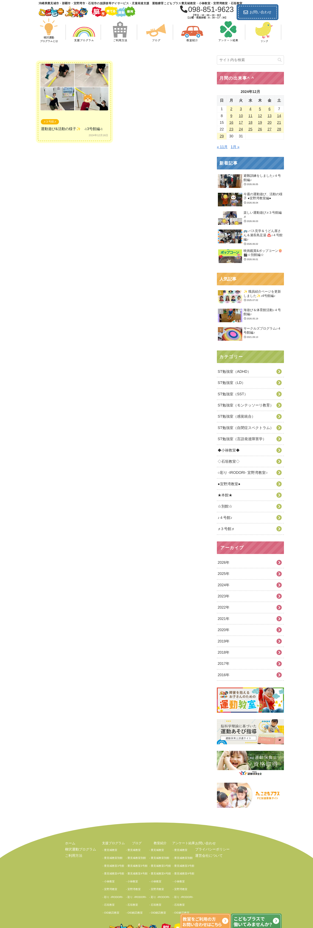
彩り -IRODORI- (113, 876)
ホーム (70, 843)
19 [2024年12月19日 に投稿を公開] (260, 123)
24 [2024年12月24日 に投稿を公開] (241, 129)
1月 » (235, 147)
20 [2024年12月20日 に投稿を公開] (269, 123)
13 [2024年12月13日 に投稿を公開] (269, 116)
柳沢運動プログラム (79, 849)
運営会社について (208, 855)
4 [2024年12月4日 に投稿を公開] (250, 109)
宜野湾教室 (110, 872)
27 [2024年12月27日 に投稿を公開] (269, 129)
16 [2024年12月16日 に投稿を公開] (231, 123)
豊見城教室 (110, 848)
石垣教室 (109, 881)
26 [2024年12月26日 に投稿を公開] (260, 129)
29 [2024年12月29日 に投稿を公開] (222, 136)
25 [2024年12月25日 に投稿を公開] (250, 129)
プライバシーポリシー (211, 849)
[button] (279, 60)
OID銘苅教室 (111, 886)
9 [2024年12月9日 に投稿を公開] (231, 116)
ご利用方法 (73, 855)
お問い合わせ (257, 12)
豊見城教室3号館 (114, 858)
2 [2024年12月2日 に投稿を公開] (231, 109)
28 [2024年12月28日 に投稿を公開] (279, 129)
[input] (250, 60)
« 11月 (222, 147)
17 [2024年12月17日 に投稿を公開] (241, 123)
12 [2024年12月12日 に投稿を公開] (260, 116)
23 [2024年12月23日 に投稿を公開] (231, 129)
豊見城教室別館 (113, 853)
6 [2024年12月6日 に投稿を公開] (269, 109)
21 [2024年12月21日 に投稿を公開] (279, 123)
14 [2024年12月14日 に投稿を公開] (279, 116)
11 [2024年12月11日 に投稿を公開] (250, 116)
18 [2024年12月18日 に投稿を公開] (250, 123)
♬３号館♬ (49, 121)
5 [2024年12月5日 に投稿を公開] (260, 109)
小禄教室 (109, 867)
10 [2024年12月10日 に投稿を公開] (241, 116)
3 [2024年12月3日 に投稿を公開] (241, 109)
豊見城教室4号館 (114, 862)
